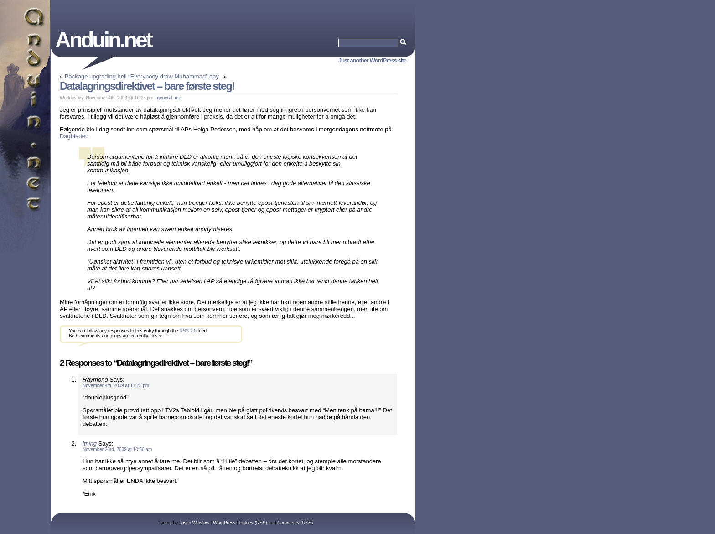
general (164, 97)
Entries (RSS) (253, 522)
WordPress (224, 522)
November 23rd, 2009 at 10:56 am (117, 449)
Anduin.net (103, 40)
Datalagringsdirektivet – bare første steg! (147, 86)
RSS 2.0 (188, 330)
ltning (90, 443)
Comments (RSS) (295, 522)
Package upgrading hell (96, 76)
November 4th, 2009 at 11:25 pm (116, 385)
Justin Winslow (194, 522)
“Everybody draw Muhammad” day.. (175, 76)
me (178, 97)
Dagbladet (73, 136)
